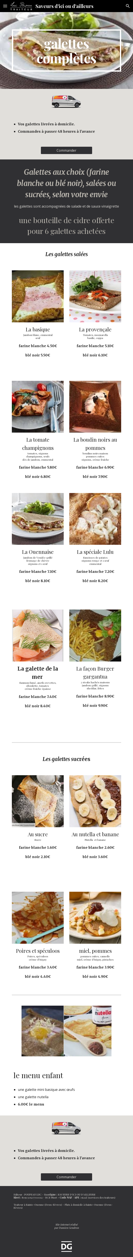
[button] (5, 6)
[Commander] (66, 150)
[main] (66, 50)
